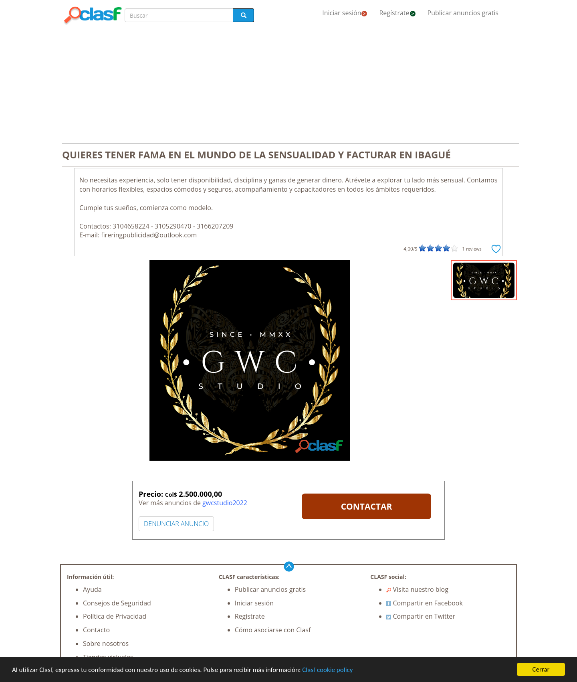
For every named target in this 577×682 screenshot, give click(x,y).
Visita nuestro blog (417, 589)
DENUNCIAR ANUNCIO (176, 523)
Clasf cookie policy (327, 670)
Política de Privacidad (114, 616)
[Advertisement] (288, 85)
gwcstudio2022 (224, 502)
